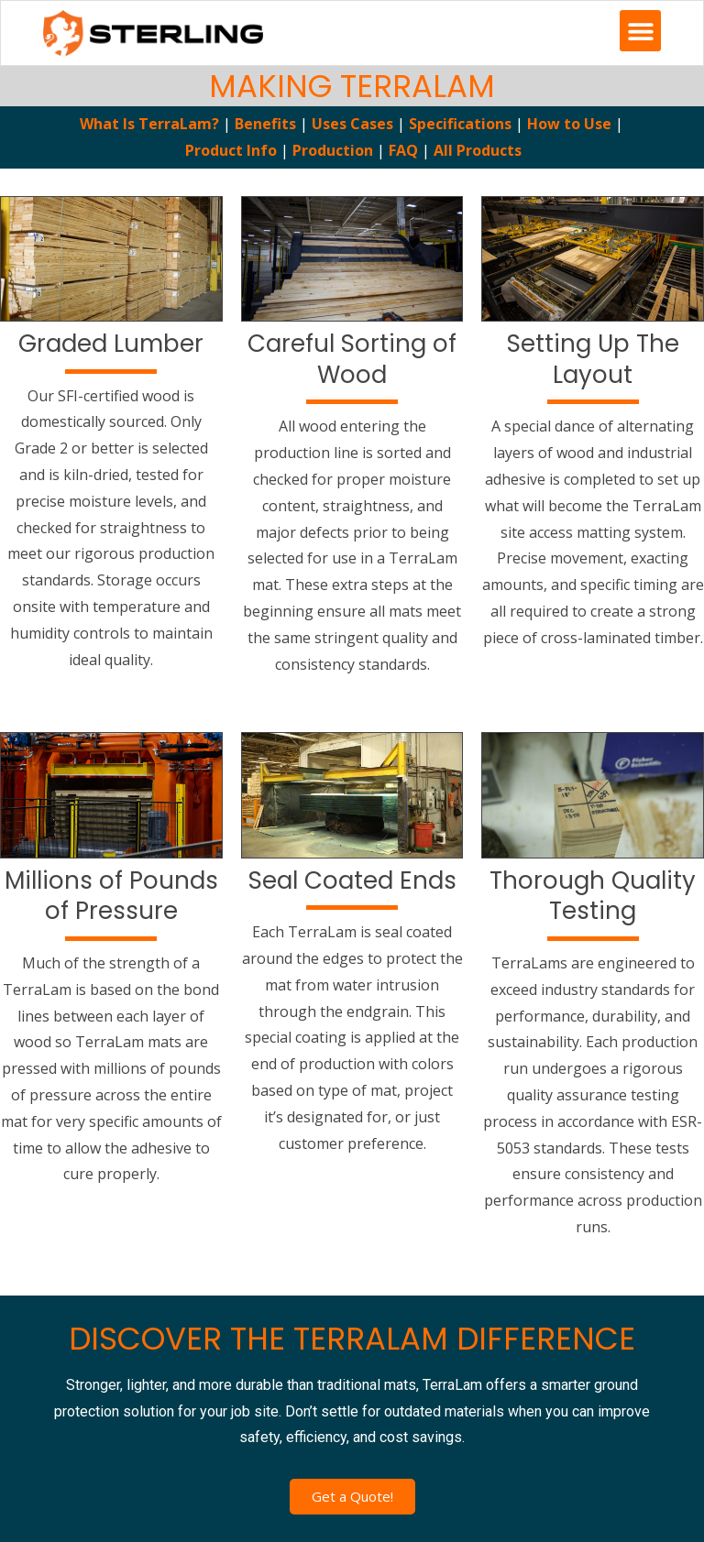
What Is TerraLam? (149, 124)
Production (332, 150)
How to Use (569, 124)
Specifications (460, 124)
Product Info (232, 150)
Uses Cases (352, 124)
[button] (640, 30)
